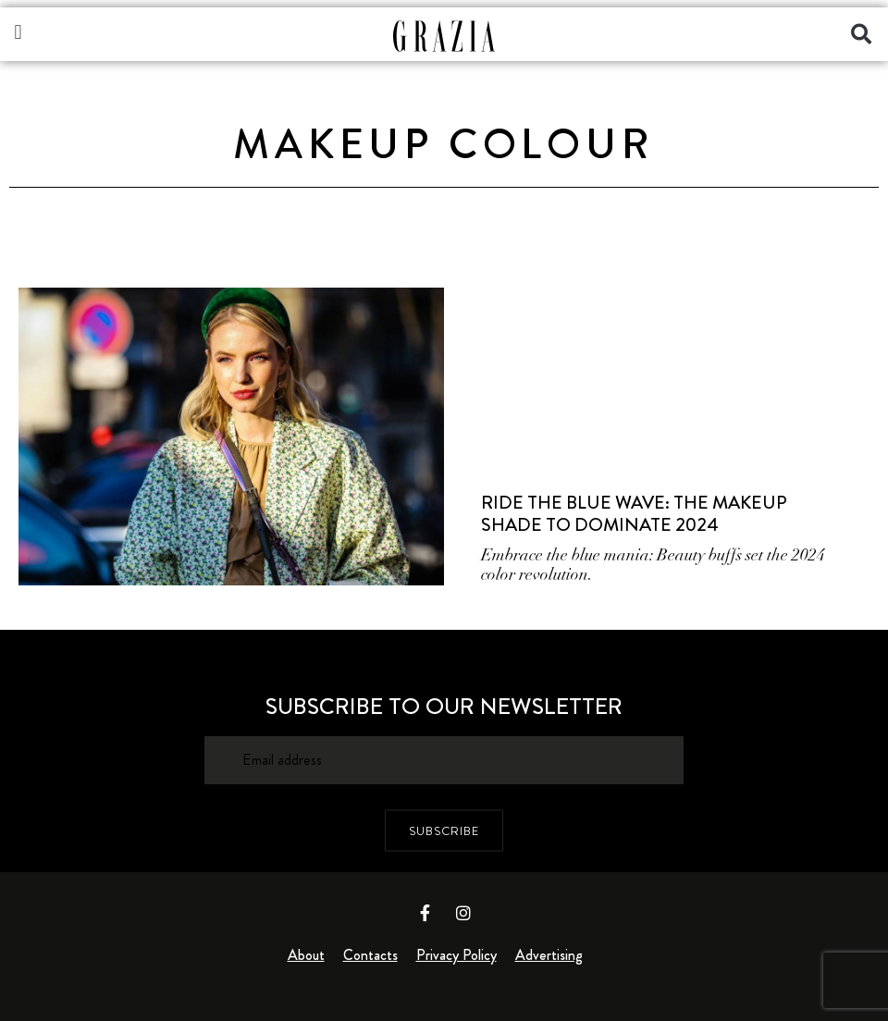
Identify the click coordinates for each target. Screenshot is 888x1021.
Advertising (549, 955)
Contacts (370, 955)
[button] (18, 32)
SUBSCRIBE (444, 830)
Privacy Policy (456, 955)
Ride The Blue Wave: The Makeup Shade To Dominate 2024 (634, 513)
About (306, 955)
